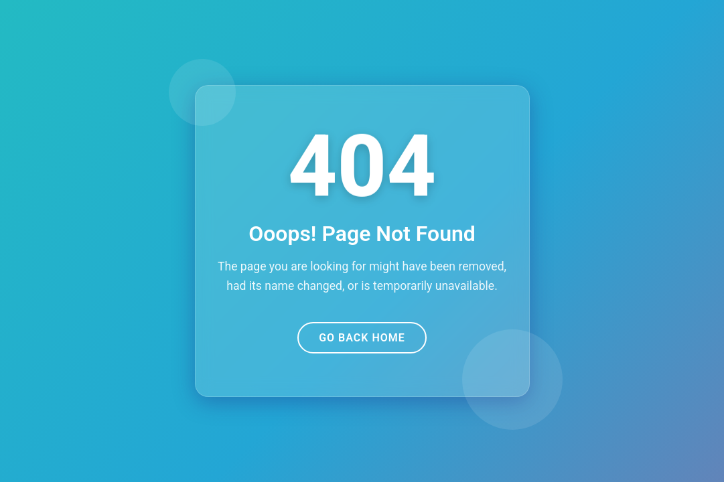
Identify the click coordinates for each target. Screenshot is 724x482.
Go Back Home (362, 337)
